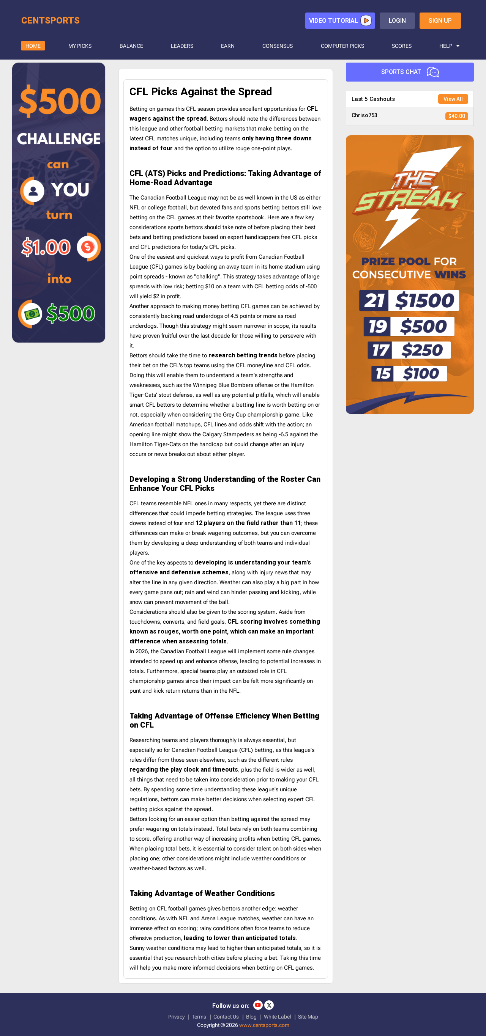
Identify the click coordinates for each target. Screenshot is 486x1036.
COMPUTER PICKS (342, 46)
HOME (33, 46)
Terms (199, 1017)
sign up (440, 20)
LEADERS (182, 46)
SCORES (402, 46)
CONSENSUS (277, 46)
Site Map (308, 1017)
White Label (277, 1017)
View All (453, 99)
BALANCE (131, 46)
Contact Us (226, 1017)
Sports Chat (410, 72)
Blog (251, 1017)
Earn (228, 46)
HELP (445, 46)
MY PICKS (80, 46)
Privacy (176, 1017)
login (397, 20)
